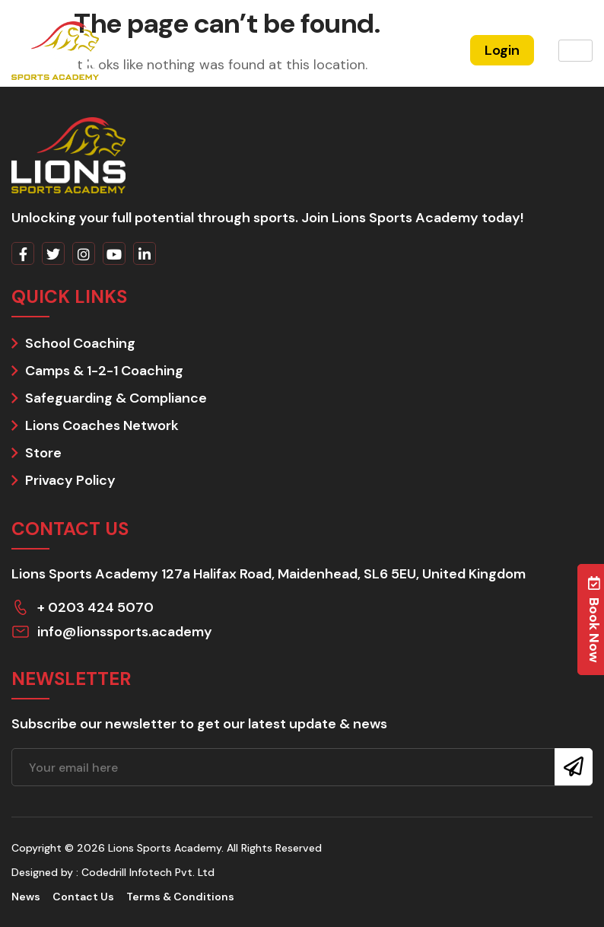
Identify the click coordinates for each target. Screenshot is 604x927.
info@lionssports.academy (124, 632)
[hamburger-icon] (575, 51)
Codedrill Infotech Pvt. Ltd (148, 872)
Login (502, 50)
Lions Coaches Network (102, 425)
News (25, 896)
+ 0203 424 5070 (95, 607)
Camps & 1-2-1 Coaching (104, 371)
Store (43, 453)
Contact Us (83, 896)
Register (420, 50)
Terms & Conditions (180, 896)
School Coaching (80, 343)
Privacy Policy (70, 480)
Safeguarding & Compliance (116, 398)
